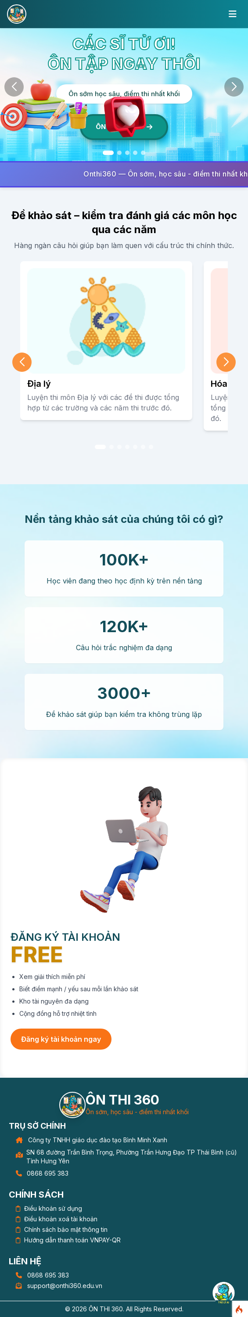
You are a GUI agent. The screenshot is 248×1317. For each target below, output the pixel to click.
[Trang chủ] (72, 1105)
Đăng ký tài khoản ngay (61, 1039)
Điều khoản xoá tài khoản (60, 1219)
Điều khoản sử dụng (53, 1208)
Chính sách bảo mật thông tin (66, 1229)
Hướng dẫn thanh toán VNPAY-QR (72, 1240)
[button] (108, 153)
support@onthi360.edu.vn (64, 1285)
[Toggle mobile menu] (232, 14)
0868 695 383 (47, 1173)
